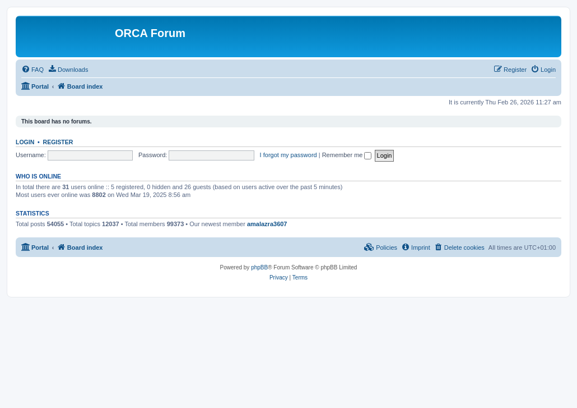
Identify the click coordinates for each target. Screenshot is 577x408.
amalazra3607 (267, 224)
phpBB (259, 267)
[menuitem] (32, 69)
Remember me (347, 155)
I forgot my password (288, 155)
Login (25, 142)
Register (58, 142)
